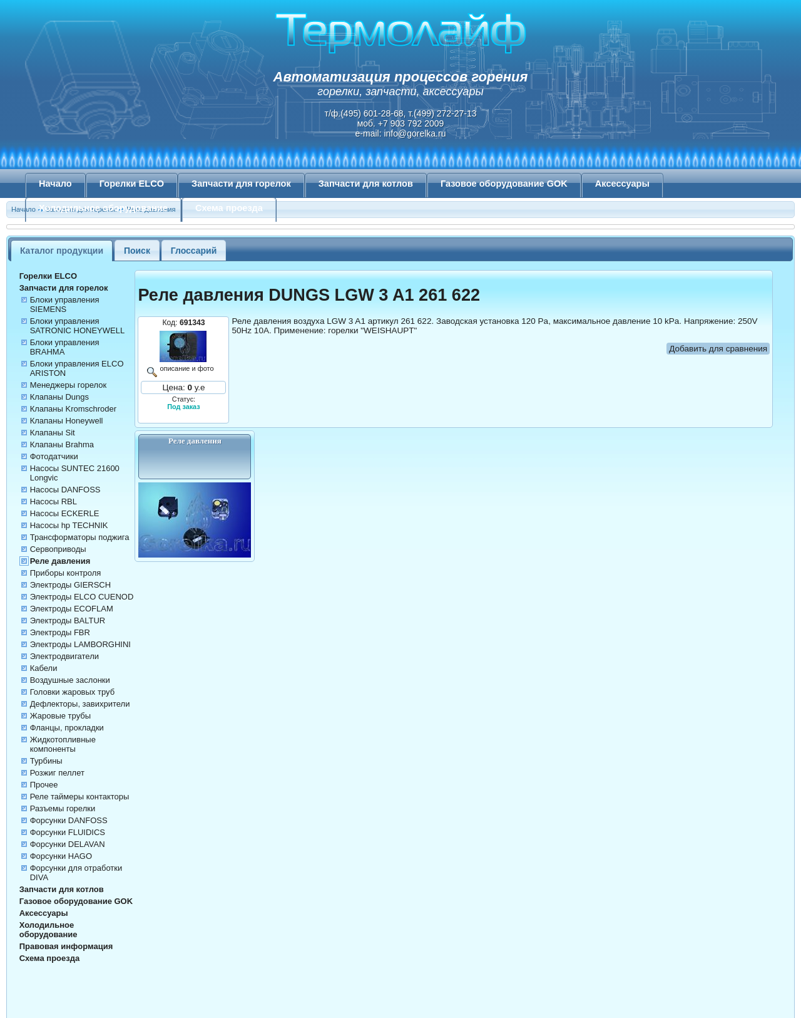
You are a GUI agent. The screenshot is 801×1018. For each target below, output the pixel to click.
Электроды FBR (60, 632)
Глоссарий (194, 251)
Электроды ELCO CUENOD (82, 596)
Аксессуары (622, 184)
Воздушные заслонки (70, 680)
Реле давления (60, 561)
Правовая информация (66, 946)
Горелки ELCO (131, 184)
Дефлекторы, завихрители (80, 704)
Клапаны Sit (52, 432)
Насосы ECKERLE (64, 513)
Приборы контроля (65, 573)
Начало (55, 184)
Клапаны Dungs (59, 397)
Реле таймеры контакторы (80, 796)
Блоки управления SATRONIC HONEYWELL (77, 325)
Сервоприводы (58, 549)
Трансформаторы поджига (80, 537)
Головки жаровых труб (72, 692)
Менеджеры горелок (68, 385)
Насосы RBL (53, 501)
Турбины (46, 761)
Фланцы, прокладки (67, 727)
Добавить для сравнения (718, 348)
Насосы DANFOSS (65, 489)
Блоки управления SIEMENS (64, 304)
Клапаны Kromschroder (73, 408)
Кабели (44, 668)
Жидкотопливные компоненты (63, 744)
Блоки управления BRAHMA (64, 347)
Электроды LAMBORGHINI (80, 644)
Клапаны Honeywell (66, 420)
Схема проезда (229, 208)
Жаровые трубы (60, 715)
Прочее (44, 784)
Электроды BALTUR (68, 620)
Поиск (137, 251)
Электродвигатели (64, 656)
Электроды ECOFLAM (71, 608)
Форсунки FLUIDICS (67, 832)
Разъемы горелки (63, 808)
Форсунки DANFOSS (69, 820)
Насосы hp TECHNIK (69, 525)
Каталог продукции (61, 251)
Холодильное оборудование (103, 208)
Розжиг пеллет (57, 772)
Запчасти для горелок (241, 184)
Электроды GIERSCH (70, 585)
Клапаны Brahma (62, 444)
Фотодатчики (54, 456)
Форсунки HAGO (61, 856)
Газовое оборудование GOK (504, 184)
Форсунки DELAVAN (67, 844)
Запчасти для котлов (366, 184)
